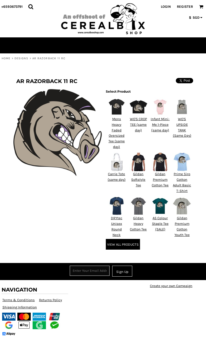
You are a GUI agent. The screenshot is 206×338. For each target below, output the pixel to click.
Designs (21, 58)
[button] (30, 6)
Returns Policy (50, 300)
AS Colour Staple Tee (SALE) (160, 223)
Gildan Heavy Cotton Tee (138, 223)
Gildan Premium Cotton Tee (160, 179)
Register (185, 7)
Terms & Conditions (18, 300)
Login (166, 7)
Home (6, 58)
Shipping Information (19, 307)
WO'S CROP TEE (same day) (138, 124)
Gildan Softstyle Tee (138, 179)
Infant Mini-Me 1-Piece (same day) (160, 124)
